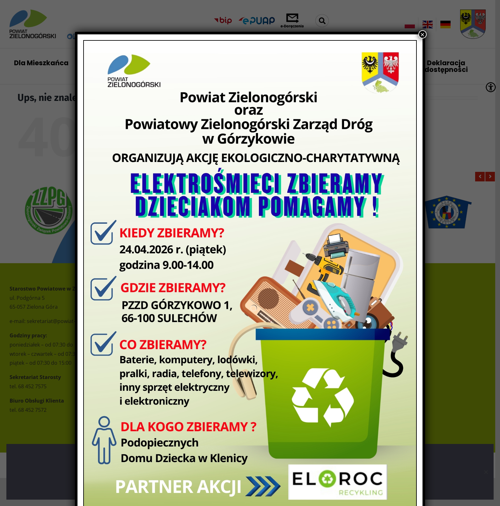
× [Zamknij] (422, 34)
